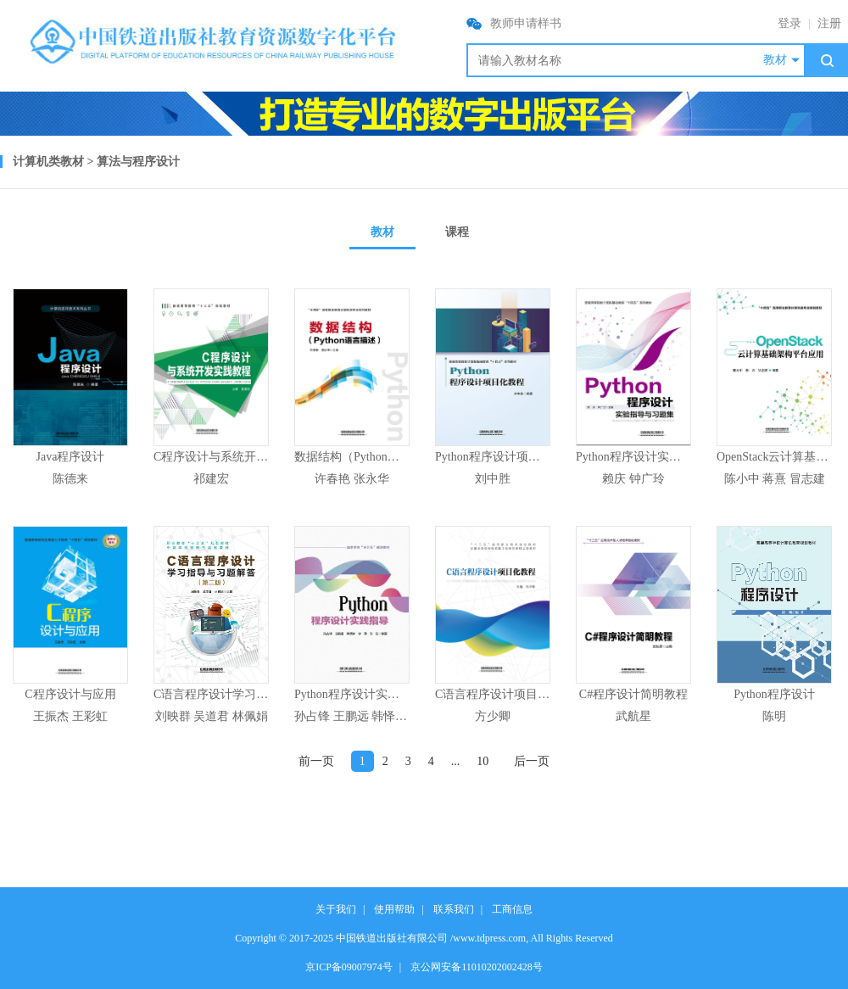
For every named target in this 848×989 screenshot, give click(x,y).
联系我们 (453, 909)
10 (482, 761)
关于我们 (335, 909)
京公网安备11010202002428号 (476, 967)
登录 (789, 23)
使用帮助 (394, 909)
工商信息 (512, 909)
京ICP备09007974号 (349, 967)
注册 (829, 23)
